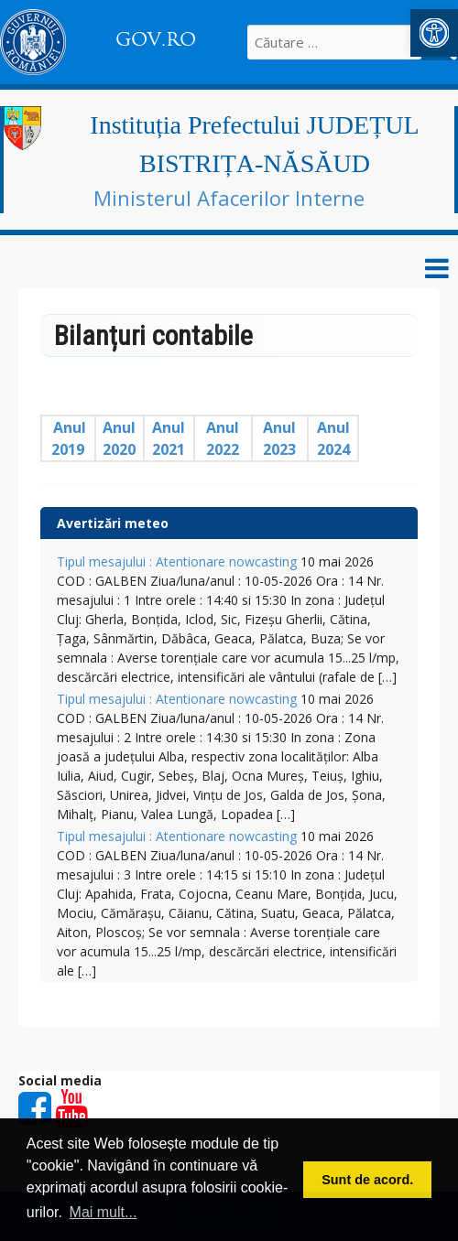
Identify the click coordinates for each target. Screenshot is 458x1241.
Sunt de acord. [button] (367, 1179)
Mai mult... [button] (103, 1212)
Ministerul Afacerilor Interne (229, 197)
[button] (434, 33)
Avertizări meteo (113, 523)
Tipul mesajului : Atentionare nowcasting (177, 561)
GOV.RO (155, 39)
